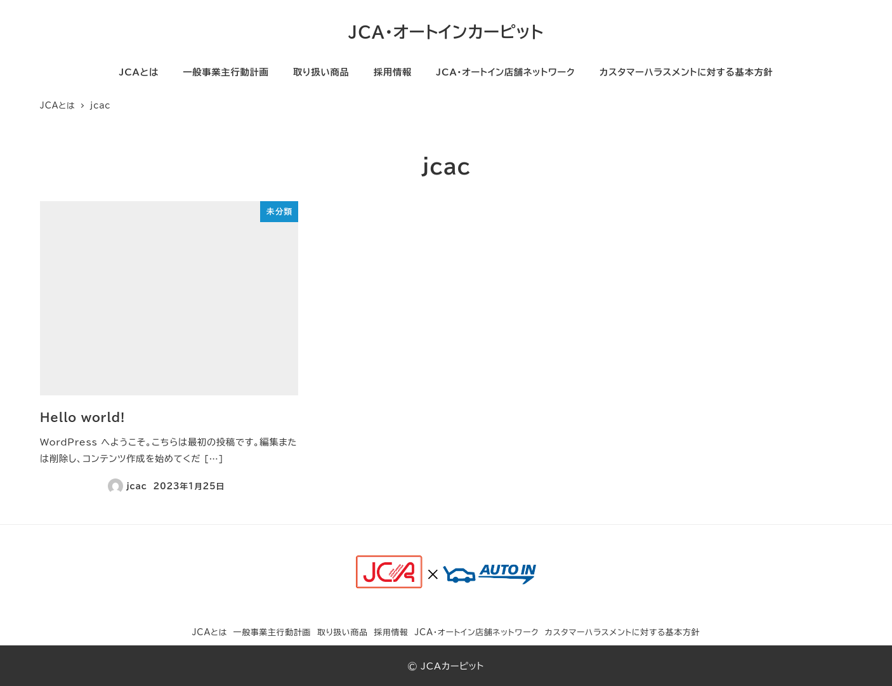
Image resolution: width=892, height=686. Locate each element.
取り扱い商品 (342, 632)
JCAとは (210, 632)
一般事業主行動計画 (272, 632)
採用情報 (391, 632)
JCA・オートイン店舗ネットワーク (476, 632)
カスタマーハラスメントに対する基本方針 (622, 632)
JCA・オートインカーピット (446, 31)
